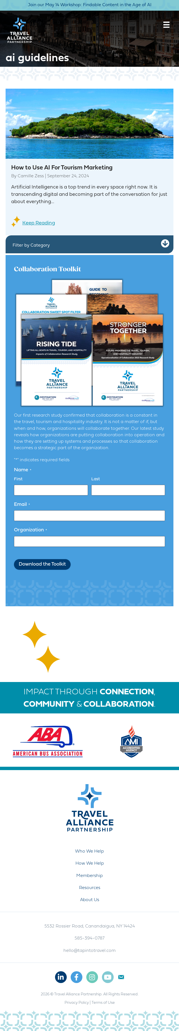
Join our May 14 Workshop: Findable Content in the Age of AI (89, 5)
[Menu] (166, 25)
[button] (165, 243)
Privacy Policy (77, 1003)
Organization (30, 530)
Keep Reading (38, 223)
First (18, 479)
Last (95, 479)
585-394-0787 (89, 938)
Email (22, 505)
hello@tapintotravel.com (89, 951)
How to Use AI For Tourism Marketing (62, 168)
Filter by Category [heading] (31, 245)
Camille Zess (31, 176)
